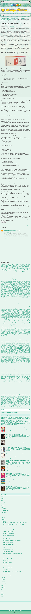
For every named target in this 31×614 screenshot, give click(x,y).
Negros (20, 359)
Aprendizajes (13, 276)
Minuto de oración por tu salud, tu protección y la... (12, 553)
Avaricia (2, 279)
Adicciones (14, 267)
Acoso (23, 266)
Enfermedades (14, 316)
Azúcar (19, 279)
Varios (8, 403)
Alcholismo (2, 269)
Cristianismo (25, 297)
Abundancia (3, 266)
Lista (10, 345)
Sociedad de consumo (5, 393)
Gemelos (17, 328)
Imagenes (6, 334)
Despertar (5, 304)
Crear (5, 297)
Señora (10, 390)
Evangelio (8, 321)
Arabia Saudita (18, 276)
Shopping (14, 391)
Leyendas (14, 344)
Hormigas (12, 332)
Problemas (20, 373)
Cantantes (13, 286)
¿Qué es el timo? (6, 569)
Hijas (4, 331)
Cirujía (22, 291)
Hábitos (10, 330)
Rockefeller (12, 382)
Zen (20, 407)
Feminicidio (22, 323)
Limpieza (2, 345)
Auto (20, 278)
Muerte (24, 357)
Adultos (28, 267)
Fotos (6, 326)
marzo (3, 579)
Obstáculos (12, 361)
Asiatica (6, 278)
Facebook (28, 321)
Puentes (20, 375)
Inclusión (22, 18)
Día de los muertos (6, 305)
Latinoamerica (25, 342)
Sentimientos (3, 390)
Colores (8, 293)
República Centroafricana (15, 379)
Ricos (10, 381)
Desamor (8, 303)
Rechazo (26, 376)
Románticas (21, 382)
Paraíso (14, 365)
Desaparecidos (13, 303)
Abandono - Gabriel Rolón (8, 567)
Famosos (17, 322)
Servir (25, 390)
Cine (20, 291)
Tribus (18, 400)
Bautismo (8, 280)
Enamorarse (28, 315)
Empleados (2, 315)
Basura (5, 280)
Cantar (17, 286)
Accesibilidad (6, 18)
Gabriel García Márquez (16, 327)
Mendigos (28, 352)
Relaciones (21, 378)
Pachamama (14, 363)
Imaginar (10, 334)
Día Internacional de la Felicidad (14, 306)
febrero (3, 581)
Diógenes (23, 309)
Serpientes (22, 390)
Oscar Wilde (6, 363)
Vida (29, 404)
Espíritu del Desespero (12, 319)
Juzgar (15, 341)
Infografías (5, 335)
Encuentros (2, 316)
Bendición (16, 280)
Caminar (8, 285)
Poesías (11, 371)
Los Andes (5, 346)
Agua (13, 268)
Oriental (24, 362)
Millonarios (3, 356)
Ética (5, 321)
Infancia (28, 334)
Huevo (29, 332)
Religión (28, 378)
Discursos (16, 310)
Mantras (9, 349)
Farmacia (27, 322)
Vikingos (10, 405)
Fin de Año (14, 324)
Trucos (26, 400)
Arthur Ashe (25, 277)
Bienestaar (2, 281)
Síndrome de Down (27, 391)
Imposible (13, 334)
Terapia (20, 398)
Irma (4, 337)
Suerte (29, 395)
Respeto (15, 380)
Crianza (17, 297)
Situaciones (13, 392)
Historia (12, 331)
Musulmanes (25, 358)
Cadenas (2, 284)
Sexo (29, 390)
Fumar (8, 327)
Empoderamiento (11, 315)
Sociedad (28, 392)
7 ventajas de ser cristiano (8, 531)
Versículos (12, 404)
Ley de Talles (9, 344)
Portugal (25, 371)
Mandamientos (24, 348)
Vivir (18, 406)
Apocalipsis (2, 276)
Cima (18, 291)
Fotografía (2, 326)
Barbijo (29, 279)
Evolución (14, 321)
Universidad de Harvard (18, 401)
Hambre (21, 330)
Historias (16, 331)
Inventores (20, 336)
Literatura (13, 345)
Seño (7, 390)
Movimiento (15, 357)
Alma (7, 270)
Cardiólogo (11, 287)
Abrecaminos (18, 265)
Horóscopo (15, 332)
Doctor (5, 311)
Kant (17, 341)
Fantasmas (24, 322)
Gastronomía (7, 328)
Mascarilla (16, 350)
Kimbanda (27, 341)
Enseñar (6, 317)
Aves (7, 279)
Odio (19, 361)
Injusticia (16, 335)
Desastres (25, 303)
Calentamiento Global (15, 284)
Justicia (8, 341)
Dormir (27, 311)
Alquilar (13, 270)
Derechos (2, 303)
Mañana (18, 349)
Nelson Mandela (24, 359)
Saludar (9, 384)
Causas (6, 289)
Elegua (12, 314)
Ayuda (16, 279)
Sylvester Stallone (24, 396)
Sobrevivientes (24, 392)
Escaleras (2, 318)
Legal (12, 343)
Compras (2, 294)
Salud (4, 384)
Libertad (22, 344)
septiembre (4, 514)
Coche (12, 292)
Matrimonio (16, 351)
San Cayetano (26, 384)
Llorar (19, 345)
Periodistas (2, 369)
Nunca (29, 360)
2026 (2, 496)
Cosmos (24, 296)
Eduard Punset (28, 312)
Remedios (2, 379)
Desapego (17, 303)
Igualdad (17, 18)
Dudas (5, 312)
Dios (27, 309)
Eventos (11, 321)
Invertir (26, 336)
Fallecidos (8, 322)
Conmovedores (3, 295)
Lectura (8, 343)
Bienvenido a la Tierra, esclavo (8, 538)
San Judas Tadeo (18, 385)
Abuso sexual (7, 266)
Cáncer (29, 285)
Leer (10, 343)
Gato (11, 328)
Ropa (25, 382)
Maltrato (17, 348)
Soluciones (5, 394)
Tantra (4, 397)
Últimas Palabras (6, 401)
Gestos (6, 329)
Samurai (14, 384)
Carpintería (6, 288)
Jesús (2, 339)
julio (2, 517)
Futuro (11, 327)
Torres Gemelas (24, 399)
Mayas (20, 351)
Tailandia (28, 396)
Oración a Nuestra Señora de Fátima (10, 556)
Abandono (2, 265)
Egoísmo (20, 313)
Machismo (3, 347)
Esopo (20, 318)
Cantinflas (20, 286)
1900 (6, 264)
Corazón (28, 295)
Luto (28, 346)
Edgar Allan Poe (22, 312)
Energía (9, 316)
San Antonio (18, 384)
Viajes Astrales (21, 404)
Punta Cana (26, 375)
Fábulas (25, 321)
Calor (20, 284)
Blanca (14, 281)
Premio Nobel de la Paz (18, 372)
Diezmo (10, 309)
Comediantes (11, 293)
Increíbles (21, 334)
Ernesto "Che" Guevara (26, 317)
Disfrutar (22, 310)
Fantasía (20, 322)
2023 (20, 264)
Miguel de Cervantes (20, 355)
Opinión (29, 361)
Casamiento (17, 288)
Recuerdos (11, 377)
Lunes (26, 346)
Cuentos (25, 298)
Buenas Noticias (3, 283)
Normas (21, 360)
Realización (23, 376)
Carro (9, 288)
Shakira (11, 391)
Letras (29, 343)
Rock (10, 382)
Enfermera (19, 316)
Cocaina (9, 292)
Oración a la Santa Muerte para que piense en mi (15, 427)
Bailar (21, 279)
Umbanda (10, 401)
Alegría (9, 269)
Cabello (29, 283)
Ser (15, 390)
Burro (14, 283)
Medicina (28, 351)
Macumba (6, 347)
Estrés (26, 320)
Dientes (5, 309)
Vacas (21, 402)
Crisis (21, 297)
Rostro (29, 382)
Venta (29, 403)
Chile (27, 290)
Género (24, 328)
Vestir (15, 404)
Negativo (13, 359)
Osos (11, 363)
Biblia (26, 280)
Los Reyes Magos (10, 346)
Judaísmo (20, 340)
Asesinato (2, 278)
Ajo (23, 268)
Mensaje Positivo (19, 610)
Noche (18, 360)
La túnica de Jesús (6, 573)
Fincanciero (23, 324)
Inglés (13, 335)
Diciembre (2, 309)
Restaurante (24, 380)
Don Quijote (14, 311)
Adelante (10, 267)
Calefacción (8, 284)
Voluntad (25, 406)
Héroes (2, 331)
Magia (5, 348)
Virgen (9, 406)
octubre (3, 512)
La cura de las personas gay (8, 535)
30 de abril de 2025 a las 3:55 (14, 230)
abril (2, 577)
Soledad (19, 393)
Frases (12, 326)
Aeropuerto (2, 268)
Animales (26, 272)
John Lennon (13, 339)
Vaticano (11, 403)
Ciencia (15, 291)
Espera (29, 318)
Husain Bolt (14, 333)
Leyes (25, 18)
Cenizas (29, 289)
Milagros (26, 355)
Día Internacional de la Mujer (25, 306)
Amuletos (27, 271)
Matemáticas (3, 351)
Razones (17, 376)
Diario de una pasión (19, 308)
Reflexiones (3, 378)
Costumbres (28, 296)
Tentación (9, 398)
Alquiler (16, 270)
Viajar (18, 404)
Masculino (28, 350)
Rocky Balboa (17, 382)
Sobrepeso (19, 392)
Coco (14, 292)
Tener (5, 398)
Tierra (11, 399)
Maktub (11, 348)
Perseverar (9, 369)
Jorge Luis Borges (25, 339)
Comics (15, 293)
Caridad (14, 287)
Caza (9, 289)
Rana (8, 376)
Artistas (29, 277)
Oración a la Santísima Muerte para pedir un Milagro (16, 447)
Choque (5, 291)
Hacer (15, 330)
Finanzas (19, 324)
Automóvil (28, 278)
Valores (5, 403)
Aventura (5, 279)
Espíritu (6, 319)
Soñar (14, 394)
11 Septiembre (3, 264)
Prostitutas (22, 374)
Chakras (8, 290)
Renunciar (9, 379)
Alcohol (6, 269)
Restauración (19, 380)
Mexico (2, 355)
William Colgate (12, 407)
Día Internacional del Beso (16, 307)
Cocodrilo (17, 292)
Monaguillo (18, 356)
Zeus (22, 407)
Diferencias (14, 309)
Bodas (25, 281)
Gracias (8, 329)
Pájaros (25, 363)
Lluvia (21, 345)
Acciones (16, 266)
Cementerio (25, 289)
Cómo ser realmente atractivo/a (9, 565)
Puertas (23, 375)
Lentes (25, 343)
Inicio (2, 18)
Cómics (17, 293)
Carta (11, 288)
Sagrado (17, 383)
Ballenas (24, 279)
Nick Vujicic (7, 360)
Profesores (7, 374)
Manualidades (13, 349)
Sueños (26, 395)
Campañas (19, 285)
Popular (3, 412)
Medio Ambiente (7, 352)
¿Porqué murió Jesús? (7, 527)
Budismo (28, 282)
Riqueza (19, 381)
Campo (26, 285)
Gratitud (17, 329)
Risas (22, 381)
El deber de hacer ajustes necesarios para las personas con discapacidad (15, 24)
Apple (6, 276)
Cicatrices (8, 291)
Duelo (7, 312)
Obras (9, 361)
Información (10, 335)
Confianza (25, 294)
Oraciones (12, 362)
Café (5, 284)
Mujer (3, 358)
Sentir (6, 390)
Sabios (10, 383)
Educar (12, 313)
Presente (28, 372)
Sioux (5, 392)
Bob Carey (17, 281)
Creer (15, 297)
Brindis (20, 282)
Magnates (7, 348)
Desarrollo (21, 303)
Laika (22, 342)
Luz (29, 346)
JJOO (10, 339)
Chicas (25, 290)
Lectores (5, 343)
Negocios (16, 359)
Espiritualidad (3, 320)
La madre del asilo (6, 564)
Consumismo (17, 295)
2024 (2, 500)
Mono (27, 356)
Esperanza (2, 319)
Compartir (28, 293)
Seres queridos (18, 390)
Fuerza (5, 327)
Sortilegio (23, 394)
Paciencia (17, 363)
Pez (27, 369)
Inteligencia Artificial (4, 336)
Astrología (11, 278)
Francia (9, 326)
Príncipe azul (11, 373)
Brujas (23, 282)
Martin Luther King (7, 350)
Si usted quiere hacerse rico (8, 544)
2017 (13, 264)
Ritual (25, 381)
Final (17, 324)
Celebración (12, 289)
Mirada (6, 356)
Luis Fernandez (21, 346)
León (27, 343)
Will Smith (8, 407)
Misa (8, 356)
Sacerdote (13, 383)
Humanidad (2, 333)
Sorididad (16, 394)
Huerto (27, 332)
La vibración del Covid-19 (8, 526)
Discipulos (7, 310)
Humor (10, 333)
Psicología (9, 375)
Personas (17, 369)
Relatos (25, 378)
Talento (2, 397)
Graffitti (14, 329)
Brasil (16, 282)
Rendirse (5, 379)
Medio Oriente (13, 352)
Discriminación (11, 310)
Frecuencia (17, 326)
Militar (29, 355)
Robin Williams (6, 382)
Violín (5, 406)
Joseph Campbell (6, 340)
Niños (15, 360)
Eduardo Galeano (3, 313)
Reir (18, 378)
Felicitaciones (9, 323)
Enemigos (6, 316)
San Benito (22, 384)
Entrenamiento (10, 317)
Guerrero (2, 330)
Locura (24, 345)
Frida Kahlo (21, 326)
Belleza (13, 280)
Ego (18, 313)
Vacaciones (18, 402)
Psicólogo (13, 375)
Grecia (20, 329)
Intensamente (10, 336)
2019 (2, 585)
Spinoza (5, 395)
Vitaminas (15, 406)
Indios (26, 334)
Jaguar (13, 337)
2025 (2, 498)
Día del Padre (6, 306)
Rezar (8, 381)
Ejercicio (23, 313)
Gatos (13, 328)
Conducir (20, 294)
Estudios (2, 321)
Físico (26, 324)
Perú (20, 369)
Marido (26, 349)
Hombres (28, 331)
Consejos (9, 295)
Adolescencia (21, 267)
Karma (24, 341)
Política (10, 19)
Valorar (2, 403)
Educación (8, 313)
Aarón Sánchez (28, 264)
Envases (18, 317)
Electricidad (8, 314)
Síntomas (2, 392)
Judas (24, 340)
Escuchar (10, 318)
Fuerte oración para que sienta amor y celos (14, 434)
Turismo (29, 400)
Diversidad (28, 310)
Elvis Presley (16, 314)
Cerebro (2, 290)
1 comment (11, 26)
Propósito (14, 374)
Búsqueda (16, 283)
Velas (19, 403)
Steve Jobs (13, 395)
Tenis (7, 398)
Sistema (9, 392)
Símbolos (22, 391)
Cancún (6, 286)
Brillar (18, 282)
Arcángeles (8, 277)
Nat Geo (2, 359)
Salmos (24, 383)
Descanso (28, 303)
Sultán (10, 396)
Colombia (4, 293)
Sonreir (8, 394)
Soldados (15, 393)
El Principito (3, 314)
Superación (13, 396)
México (5, 355)
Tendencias (2, 398)
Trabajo (2, 400)
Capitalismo (3, 287)
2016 (10, 264)
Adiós (18, 267)
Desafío (5, 303)
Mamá (20, 348)
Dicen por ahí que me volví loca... (9, 549)
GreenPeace (23, 329)
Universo (2, 402)
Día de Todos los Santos (14, 305)
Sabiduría (6, 383)
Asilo (9, 278)
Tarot (15, 397)
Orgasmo (21, 362)
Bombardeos (28, 281)
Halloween (18, 330)
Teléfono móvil (26, 397)
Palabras (28, 363)
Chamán (11, 290)
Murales (13, 358)
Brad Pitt (12, 282)
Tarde (11, 397)
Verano (6, 404)
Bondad (5, 282)
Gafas (26, 327)
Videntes (2, 405)
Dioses (29, 309)
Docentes (2, 311)
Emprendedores (17, 315)
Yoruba (18, 407)
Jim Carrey (6, 339)
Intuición (16, 336)
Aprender (8, 276)
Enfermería (23, 316)
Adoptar (25, 267)
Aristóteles (16, 277)
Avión (10, 279)
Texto (25, 398)
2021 (2, 505)
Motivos (11, 357)
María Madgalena (22, 349)
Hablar (13, 330)
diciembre (4, 508)
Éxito (18, 321)
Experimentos (21, 321)
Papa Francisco (18, 364)
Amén (10, 271)
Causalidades (3, 289)
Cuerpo (5, 299)
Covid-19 (2, 297)
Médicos (2, 352)
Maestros (28, 347)
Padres (21, 363)
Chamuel (14, 290)
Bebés (11, 280)
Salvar (12, 384)
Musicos (21, 358)
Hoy (25, 332)
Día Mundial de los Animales (8, 308)
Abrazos (13, 265)
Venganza (26, 403)
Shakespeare (7, 391)
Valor (29, 402)
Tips (13, 399)
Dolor (8, 311)
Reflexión (28, 377)
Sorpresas (20, 394)
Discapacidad (12, 18)
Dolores (10, 311)
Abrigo (22, 265)
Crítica (29, 297)
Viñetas (17, 405)
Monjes (25, 356)
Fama (11, 322)
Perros (5, 369)
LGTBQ (20, 344)
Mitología (10, 356)
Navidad (9, 359)
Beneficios (21, 280)
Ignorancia (25, 333)
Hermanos (28, 330)
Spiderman (2, 395)
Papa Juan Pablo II (24, 364)
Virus (12, 406)
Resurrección (28, 380)
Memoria (25, 352)
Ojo (24, 361)
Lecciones (2, 343)
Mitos (13, 356)
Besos (24, 280)
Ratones (14, 376)
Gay (15, 328)
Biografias (10, 281)
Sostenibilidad (27, 394)
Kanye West (20, 341)
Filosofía (9, 324)
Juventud (12, 341)
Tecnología (21, 397)
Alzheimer (23, 270)
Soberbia (16, 392)
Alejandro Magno (23, 269)
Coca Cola (6, 292)
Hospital (19, 332)
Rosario (27, 382)
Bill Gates (6, 281)
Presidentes (3, 373)
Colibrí (2, 293)
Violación (19, 405)
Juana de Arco (15, 340)
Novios (27, 360)
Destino (8, 304)
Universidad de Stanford (26, 401)
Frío (24, 326)
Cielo (13, 291)
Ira (1, 337)
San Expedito (6, 385)
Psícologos (17, 375)
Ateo (14, 278)
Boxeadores (9, 282)
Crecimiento (11, 297)
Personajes (13, 369)
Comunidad (12, 294)
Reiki (16, 378)
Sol (13, 393)
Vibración (26, 404)
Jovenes (11, 340)
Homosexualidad (7, 332)
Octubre (16, 361)
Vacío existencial (25, 402)
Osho (9, 363)
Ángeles (16, 272)
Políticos (22, 371)
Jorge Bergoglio (19, 339)
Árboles (29, 276)
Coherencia (21, 292)
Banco (27, 279)
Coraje (25, 295)
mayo (3, 521)
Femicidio (17, 323)
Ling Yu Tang (6, 345)
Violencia (23, 405)
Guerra (29, 329)
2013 (2, 596)
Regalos (10, 378)
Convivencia (22, 295)
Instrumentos (24, 335)
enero (3, 582)
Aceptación (20, 266)
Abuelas (25, 265)
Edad (19, 312)
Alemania (28, 269)
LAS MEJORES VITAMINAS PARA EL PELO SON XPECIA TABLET (15, 522)
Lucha (17, 346)
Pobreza (5, 371)
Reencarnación (23, 377)
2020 (17, 264)
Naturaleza (6, 359)
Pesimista (25, 369)
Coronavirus (3, 296)
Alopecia (10, 270)
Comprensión (7, 294)
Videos (5, 405)
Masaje (12, 350)
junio (3, 519)
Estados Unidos (12, 320)
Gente (27, 328)
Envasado (14, 317)
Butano (20, 283)
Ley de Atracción (4, 344)
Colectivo (29, 292)
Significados (18, 391)
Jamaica (21, 337)
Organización (17, 362)
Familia (13, 322)
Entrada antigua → (26, 225)
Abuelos (28, 265)
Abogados (6, 265)
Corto (13, 296)
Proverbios (2, 375)
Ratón (12, 376)
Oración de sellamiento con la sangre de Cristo (12, 571)
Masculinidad (24, 350)
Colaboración (25, 292)
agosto (3, 515)
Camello (5, 285)
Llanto (16, 345)
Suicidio (6, 396)
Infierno (2, 335)
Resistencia (11, 380)
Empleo (6, 315)
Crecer (8, 297)
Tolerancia (16, 399)
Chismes (2, 291)
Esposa (8, 320)
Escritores (6, 318)
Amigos (16, 271)
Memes (22, 352)
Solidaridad (23, 393)
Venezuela (22, 403)
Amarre (7, 271)
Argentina (13, 277)
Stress (16, 395)
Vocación (20, 406)
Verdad (8, 404)
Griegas (26, 329)
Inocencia (19, 335)
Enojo (29, 316)
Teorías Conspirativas (15, 398)
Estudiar (28, 320)
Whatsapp (5, 407)
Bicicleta (29, 280)
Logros (27, 345)
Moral (29, 356)
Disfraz (19, 310)
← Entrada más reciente (5, 225)
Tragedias (10, 400)
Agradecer (9, 268)
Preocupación (25, 372)
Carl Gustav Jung (21, 287)
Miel (15, 355)
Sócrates (11, 393)
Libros (26, 344)
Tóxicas (29, 399)
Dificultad (17, 309)
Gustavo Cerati (6, 330)
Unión (13, 401)
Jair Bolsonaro (17, 337)
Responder (6, 238)
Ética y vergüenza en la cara (8, 551)
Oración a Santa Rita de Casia (8, 533)
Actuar (7, 267)
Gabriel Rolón (23, 327)
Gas (4, 328)
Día (11, 304)
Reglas (14, 378)
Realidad (20, 376)
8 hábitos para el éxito (7, 547)
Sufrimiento (3, 396)
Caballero (25, 283)
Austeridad (17, 278)
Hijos (7, 331)
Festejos (4, 324)
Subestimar (19, 395)
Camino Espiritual (13, 285)
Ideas (19, 333)
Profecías (28, 373)
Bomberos (2, 282)
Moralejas (3, 357)
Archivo (15, 412)
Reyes (5, 381)
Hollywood (24, 331)
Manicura (28, 348)
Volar (23, 406)
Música (18, 358)
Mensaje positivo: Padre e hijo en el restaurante (12, 540)
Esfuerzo (17, 318)
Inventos (23, 336)
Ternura (23, 398)
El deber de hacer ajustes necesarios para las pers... (13, 558)
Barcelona (2, 280)
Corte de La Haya (9, 296)
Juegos (26, 340)
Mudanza (18, 357)
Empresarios (23, 315)
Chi (22, 290)
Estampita (17, 320)
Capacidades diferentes (26, 286)
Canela (9, 286)
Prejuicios (6, 372)
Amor (23, 271)
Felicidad (5, 323)
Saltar (1, 384)
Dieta (8, 309)
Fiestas (6, 324)
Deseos (2, 304)
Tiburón (2, 399)
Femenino (14, 323)
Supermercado (18, 396)
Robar (27, 381)
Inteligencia (28, 335)
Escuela (13, 318)
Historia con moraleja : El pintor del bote (10, 574)
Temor (29, 397)
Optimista (8, 362)
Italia (10, 337)
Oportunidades (3, 362)
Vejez (17, 403)
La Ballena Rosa (6, 342)
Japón (24, 337)
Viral (7, 406)
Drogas (2, 312)
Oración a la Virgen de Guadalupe (9, 529)
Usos (14, 402)
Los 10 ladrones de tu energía (11, 440)
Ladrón (19, 342)
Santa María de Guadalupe (23, 386)
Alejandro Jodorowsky (15, 269)
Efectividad (15, 313)
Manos (2, 349)
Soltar (29, 393)
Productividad (25, 373)
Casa (14, 288)
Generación (21, 328)
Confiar (29, 294)
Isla (6, 337)
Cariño (17, 287)
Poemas (8, 371)
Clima (3, 292)
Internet (13, 336)
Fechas (2, 323)
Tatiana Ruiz (6, 230)
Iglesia (21, 333)
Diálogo (15, 308)
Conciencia (16, 294)
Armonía (20, 277)
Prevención (7, 373)
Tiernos (8, 399)
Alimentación (3, 270)
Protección (25, 374)
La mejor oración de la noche (11, 486)
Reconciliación (6, 377)
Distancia (25, 310)
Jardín (27, 337)
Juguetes (5, 341)
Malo (15, 348)
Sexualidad (3, 391)
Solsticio (27, 393)
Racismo (2, 376)
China (29, 290)
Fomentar (28, 324)
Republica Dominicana (23, 379)
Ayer (13, 279)
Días (24, 308)
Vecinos (14, 403)
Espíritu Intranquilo (20, 319)
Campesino (23, 285)
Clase (26, 291)
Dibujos (26, 308)
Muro (15, 358)
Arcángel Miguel (3, 277)
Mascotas (20, 350)
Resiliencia (7, 380)
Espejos (26, 318)
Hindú (9, 331)
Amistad (20, 271)
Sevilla (27, 390)
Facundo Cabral (3, 322)
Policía (17, 371)
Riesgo (13, 381)
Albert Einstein (27, 268)
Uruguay (8, 402)
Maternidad (11, 351)
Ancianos (12, 272)
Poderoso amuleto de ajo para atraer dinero (14, 473)
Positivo (28, 371)
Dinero (20, 309)
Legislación (15, 343)
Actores (4, 267)
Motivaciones (7, 357)
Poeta (14, 371)
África (6, 268)
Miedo (13, 355)
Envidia (21, 317)
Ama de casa (28, 270)
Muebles (21, 357)
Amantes (2, 271)
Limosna (29, 344)
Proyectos (5, 375)
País (23, 363)
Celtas (23, 289)
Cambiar (25, 284)
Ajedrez (21, 268)
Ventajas (2, 404)
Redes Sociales (17, 377)
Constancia (13, 295)
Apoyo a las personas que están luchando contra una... (13, 524)
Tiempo (5, 399)
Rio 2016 (15, 381)
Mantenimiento (5, 349)
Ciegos (11, 291)
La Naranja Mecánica (14, 342)
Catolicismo (28, 288)
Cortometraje (16, 296)
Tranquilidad (14, 400)
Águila (15, 268)
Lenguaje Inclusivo (20, 343)
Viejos (8, 405)
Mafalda (2, 348)
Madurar (25, 347)
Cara (6, 287)
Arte (22, 277)
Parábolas (4, 365)
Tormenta (20, 399)
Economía (15, 312)
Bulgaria (8, 283)
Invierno (29, 336)
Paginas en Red (18, 612)
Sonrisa (11, 394)
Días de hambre (6, 560)
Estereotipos (22, 320)
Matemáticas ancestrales (8, 542)
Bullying (11, 283)
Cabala (22, 283)
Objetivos (2, 361)
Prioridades (16, 373)
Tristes (20, 400)
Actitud (25, 266)
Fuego (26, 326)
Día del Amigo (21, 305)
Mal (13, 348)
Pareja (23, 365)
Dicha (29, 308)
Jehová (29, 337)
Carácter (8, 287)
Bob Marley (21, 281)
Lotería (15, 346)
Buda (26, 282)
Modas (15, 356)
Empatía (28, 314)
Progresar (10, 374)
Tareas (13, 397)
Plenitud (2, 371)
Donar (25, 311)
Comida (20, 293)
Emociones (25, 314)
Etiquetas (9, 412)
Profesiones (3, 374)
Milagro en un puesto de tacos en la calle (11, 555)
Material (6, 351)
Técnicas (17, 397)
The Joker (28, 398)
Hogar (20, 331)
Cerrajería (5, 290)
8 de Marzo (23, 264)
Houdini (22, 332)
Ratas (10, 376)
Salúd (7, 384)
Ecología (12, 312)
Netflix (28, 359)
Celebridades (16, 289)
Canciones (3, 286)
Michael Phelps (8, 355)
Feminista (26, 323)
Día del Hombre (26, 305)
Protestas (28, 374)
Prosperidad (18, 374)
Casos (20, 288)
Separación (12, 390)
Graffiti (11, 329)
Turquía (2, 401)
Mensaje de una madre (7, 562)
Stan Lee (8, 395)
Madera (9, 347)
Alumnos (19, 270)
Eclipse (9, 312)
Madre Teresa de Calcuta (15, 347)
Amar (5, 271)
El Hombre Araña (27, 313)
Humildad (7, 333)
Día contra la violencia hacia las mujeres (19, 304)
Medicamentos (24, 351)
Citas (24, 291)
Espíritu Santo (27, 319)
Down (29, 311)
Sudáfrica (23, 395)
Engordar (26, 316)
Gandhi (2, 328)
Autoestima (24, 278)
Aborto (10, 265)
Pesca (22, 369)
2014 (8, 264)
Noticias (24, 360)
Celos (20, 289)
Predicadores (3, 372)
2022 (18, 264)
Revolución (2, 381)
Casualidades (23, 288)
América (13, 271)
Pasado (29, 365)
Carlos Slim (2, 288)
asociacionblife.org (8, 232)
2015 (2, 592)
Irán (2, 337)
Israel (8, 337)
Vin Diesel (13, 405)
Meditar (17, 352)
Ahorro (18, 268)
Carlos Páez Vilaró (27, 287)
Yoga (16, 407)
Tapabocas (8, 397)
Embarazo (20, 314)
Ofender (22, 361)
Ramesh (5, 376)
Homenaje (2, 332)
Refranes (7, 378)
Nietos (10, 360)
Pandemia (6, 364)
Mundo (10, 358)
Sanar (5, 386)
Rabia (29, 375)
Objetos (6, 361)
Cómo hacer (24, 293)
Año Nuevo (23, 274)
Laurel (29, 342)
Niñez (13, 360)
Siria (7, 392)
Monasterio (22, 356)
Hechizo (24, 330)
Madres (21, 347)
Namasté (28, 358)
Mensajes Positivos (5, 19)
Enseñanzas (3, 317)
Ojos (26, 361)
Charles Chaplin (19, 290)
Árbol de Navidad (24, 276)
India (24, 334)
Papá (14, 364)
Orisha (27, 362)
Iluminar (2, 334)
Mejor (20, 352)
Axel (12, 279)
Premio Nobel (11, 372)
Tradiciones (6, 400)
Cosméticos (21, 296)
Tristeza (23, 400)
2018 (14, 264)
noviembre (4, 510)
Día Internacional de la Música (6, 307)
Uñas (5, 402)
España (23, 318)
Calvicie (22, 284)
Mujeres (7, 358)
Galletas (29, 327)
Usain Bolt (11, 402)
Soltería (2, 394)
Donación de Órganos (20, 311)
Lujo (24, 346)
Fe (29, 322)
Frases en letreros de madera (11, 479)
